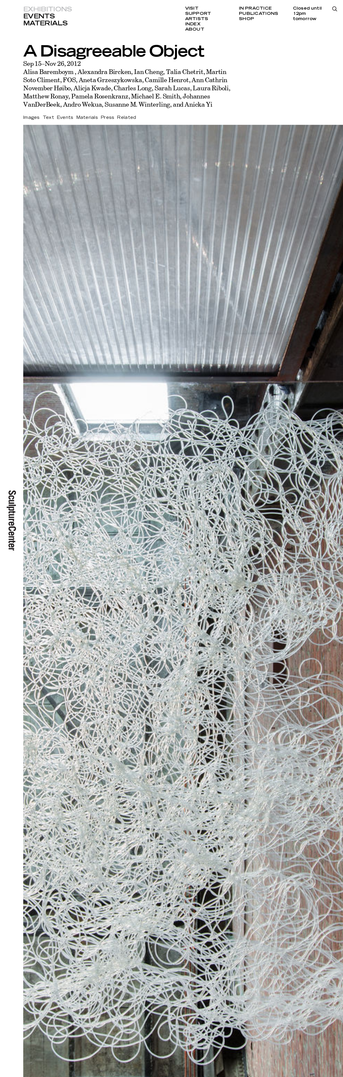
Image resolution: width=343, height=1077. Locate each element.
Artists (196, 19)
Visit (192, 8)
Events (39, 16)
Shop (246, 19)
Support (198, 14)
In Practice (255, 8)
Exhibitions (47, 9)
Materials (45, 23)
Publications (258, 14)
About (194, 29)
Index (193, 24)
